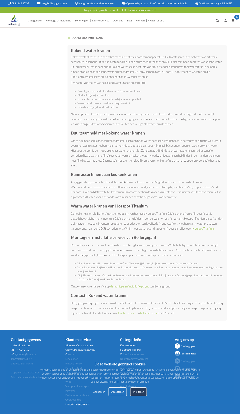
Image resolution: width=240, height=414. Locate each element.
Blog (129, 20)
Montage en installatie (58, 20)
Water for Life (156, 20)
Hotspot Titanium (203, 228)
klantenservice (127, 313)
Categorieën (35, 20)
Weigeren (138, 391)
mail (156, 313)
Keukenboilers (128, 345)
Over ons (118, 20)
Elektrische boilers (130, 349)
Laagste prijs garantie (77, 404)
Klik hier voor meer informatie (132, 381)
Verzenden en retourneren (80, 349)
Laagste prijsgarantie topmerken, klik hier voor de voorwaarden (120, 9)
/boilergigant (185, 346)
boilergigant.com (20, 345)
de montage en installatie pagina (129, 286)
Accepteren (117, 391)
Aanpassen (99, 391)
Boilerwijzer (81, 20)
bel (142, 313)
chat (147, 313)
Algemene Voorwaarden (79, 345)
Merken (140, 20)
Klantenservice (100, 20)
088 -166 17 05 (18, 3)
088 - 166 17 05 (20, 349)
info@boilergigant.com (52, 3)
